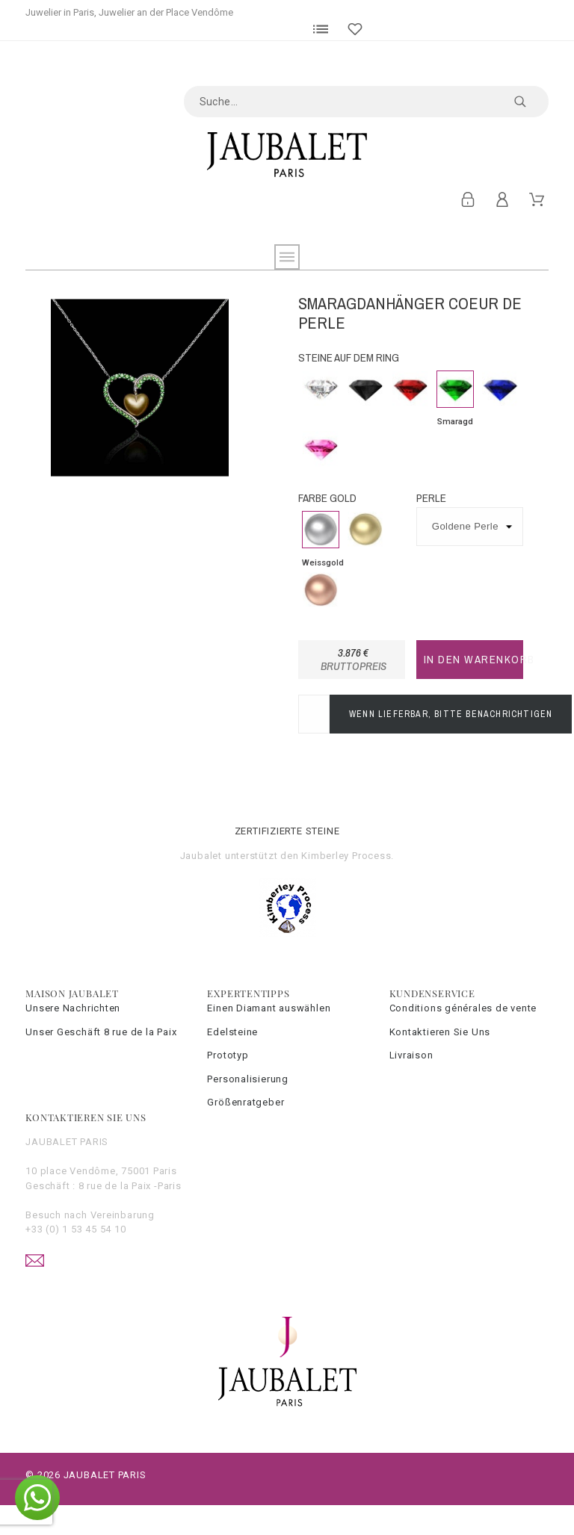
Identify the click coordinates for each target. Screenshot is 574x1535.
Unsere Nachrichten (72, 1008)
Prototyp (227, 1055)
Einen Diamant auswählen (268, 1008)
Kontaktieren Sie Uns (440, 1032)
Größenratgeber (245, 1102)
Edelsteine (232, 1032)
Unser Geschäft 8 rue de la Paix (100, 1032)
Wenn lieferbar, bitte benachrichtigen (450, 714)
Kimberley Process (346, 855)
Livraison (411, 1055)
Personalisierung (247, 1079)
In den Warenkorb (473, 659)
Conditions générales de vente (463, 1008)
